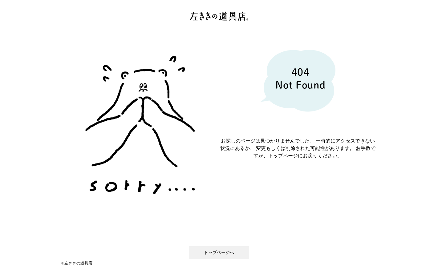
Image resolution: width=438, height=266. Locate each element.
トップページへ (219, 252)
